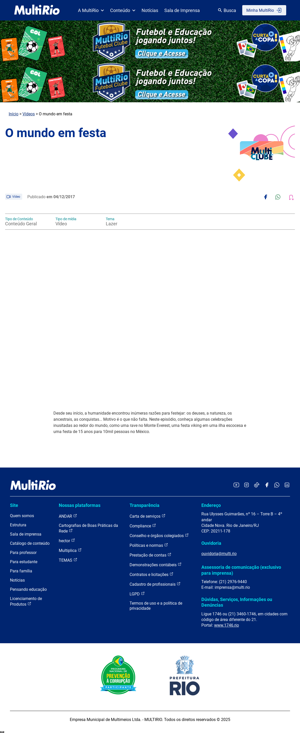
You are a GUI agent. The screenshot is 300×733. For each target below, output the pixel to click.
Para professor (23, 552)
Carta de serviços (148, 516)
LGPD (137, 593)
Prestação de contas (150, 555)
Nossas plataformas (79, 505)
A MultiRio (91, 10)
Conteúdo (122, 10)
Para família (21, 571)
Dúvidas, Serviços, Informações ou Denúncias (236, 602)
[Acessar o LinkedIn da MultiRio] (287, 485)
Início (13, 114)
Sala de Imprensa (182, 10)
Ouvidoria (211, 543)
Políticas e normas (149, 545)
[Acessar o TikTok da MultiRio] (256, 485)
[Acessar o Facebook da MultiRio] (267, 485)
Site (14, 505)
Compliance (143, 525)
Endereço (211, 505)
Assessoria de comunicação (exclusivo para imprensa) (241, 569)
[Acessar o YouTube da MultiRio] (236, 485)
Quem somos (22, 515)
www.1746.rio (226, 625)
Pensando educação (28, 589)
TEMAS (68, 560)
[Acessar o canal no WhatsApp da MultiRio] (277, 485)
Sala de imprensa (25, 534)
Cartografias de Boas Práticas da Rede (88, 528)
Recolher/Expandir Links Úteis (2, 732)
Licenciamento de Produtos (26, 601)
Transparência (144, 505)
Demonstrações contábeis (156, 564)
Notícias (150, 10)
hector (67, 540)
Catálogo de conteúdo (30, 543)
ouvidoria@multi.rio (219, 553)
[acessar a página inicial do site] (37, 10)
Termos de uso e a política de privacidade (156, 606)
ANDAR (68, 516)
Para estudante (23, 561)
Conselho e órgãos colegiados (159, 535)
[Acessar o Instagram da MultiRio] (246, 485)
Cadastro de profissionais (155, 584)
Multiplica (70, 550)
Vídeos (28, 114)
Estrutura (18, 525)
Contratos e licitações (152, 574)
